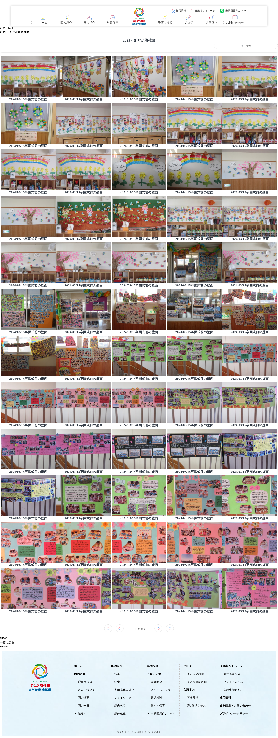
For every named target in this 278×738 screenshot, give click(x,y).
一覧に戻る (7, 642)
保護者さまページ (205, 10)
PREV (4, 646)
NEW (3, 638)
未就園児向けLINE (236, 10)
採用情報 (181, 10)
